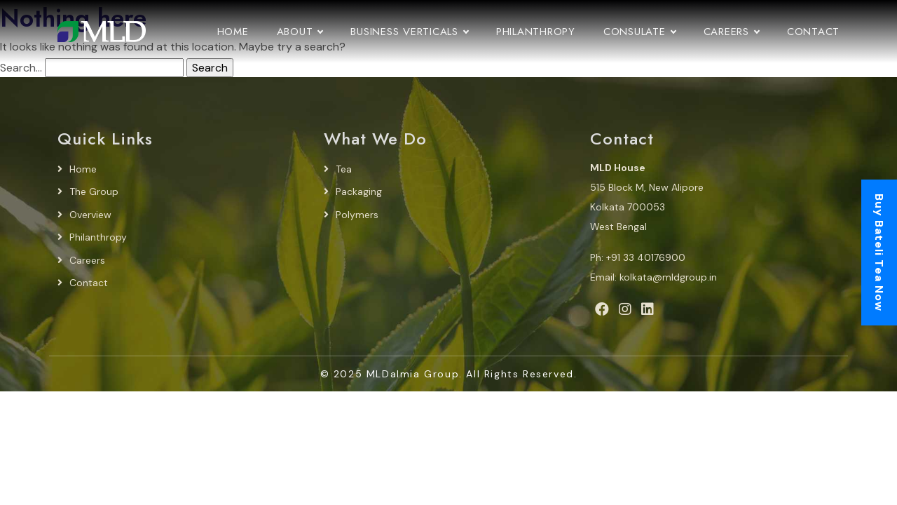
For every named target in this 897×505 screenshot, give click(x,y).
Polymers (357, 214)
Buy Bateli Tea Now (879, 252)
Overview (90, 214)
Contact (813, 31)
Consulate (639, 31)
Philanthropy (535, 31)
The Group (93, 191)
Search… (21, 67)
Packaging (359, 191)
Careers (731, 31)
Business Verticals (409, 31)
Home (233, 31)
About (300, 31)
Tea (344, 169)
